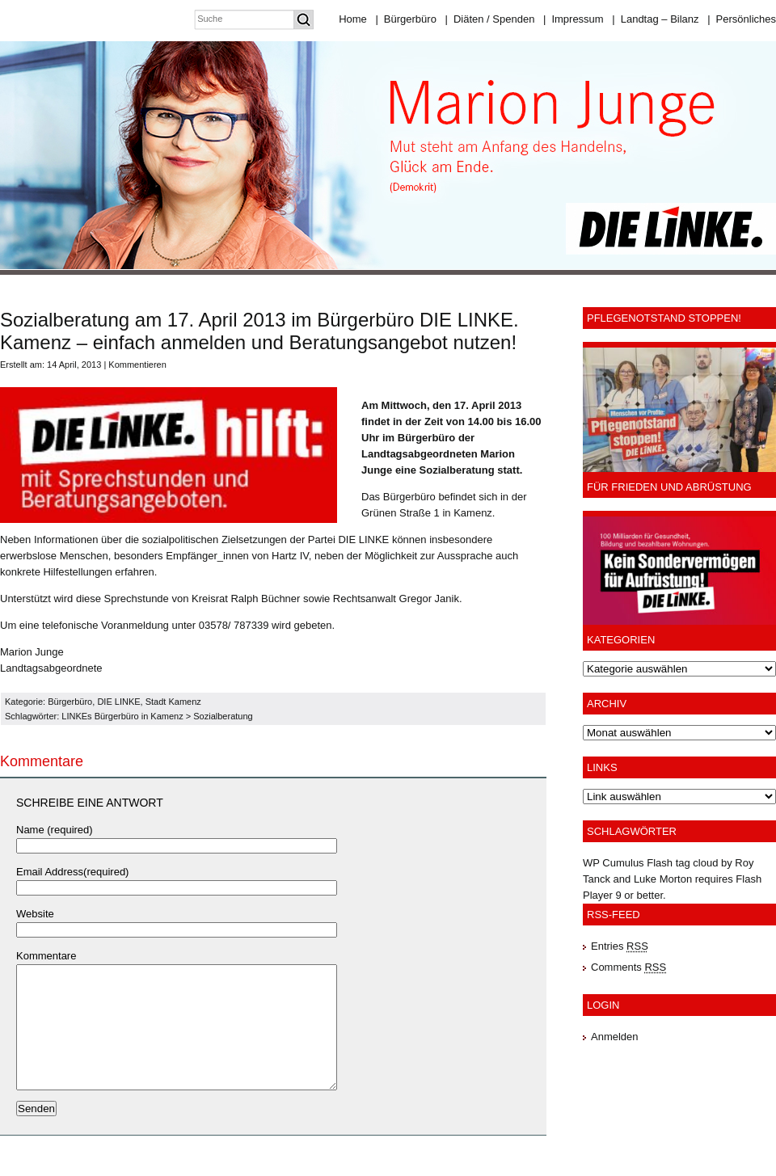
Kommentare (46, 956)
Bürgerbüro (405, 19)
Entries (619, 946)
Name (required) (54, 830)
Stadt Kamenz (173, 701)
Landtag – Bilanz (655, 19)
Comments (628, 967)
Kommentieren (137, 364)
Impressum (573, 19)
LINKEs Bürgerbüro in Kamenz (122, 716)
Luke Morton (663, 879)
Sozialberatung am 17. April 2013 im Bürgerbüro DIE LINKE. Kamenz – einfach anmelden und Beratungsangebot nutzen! (259, 331)
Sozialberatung (222, 716)
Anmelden (615, 1037)
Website (35, 914)
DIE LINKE (118, 701)
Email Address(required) (72, 872)
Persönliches (741, 19)
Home (353, 19)
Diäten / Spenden (490, 19)
